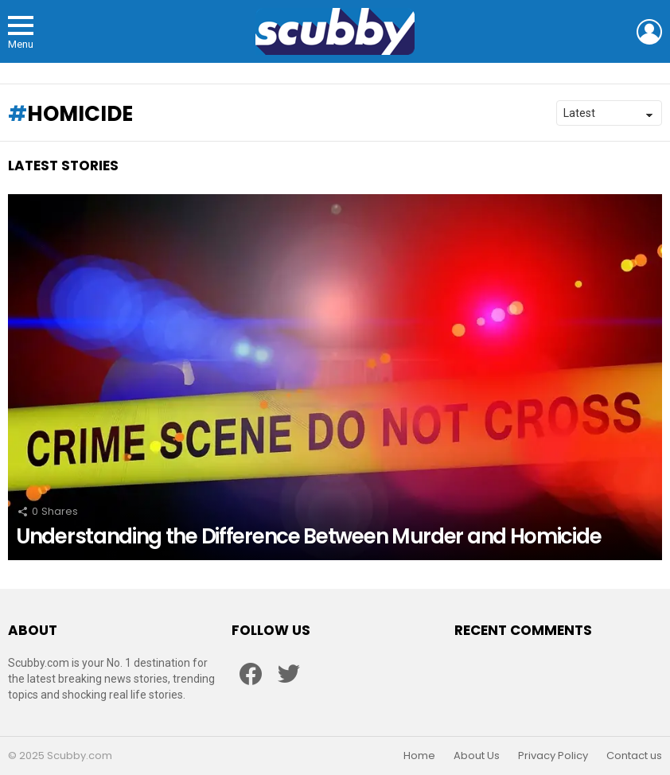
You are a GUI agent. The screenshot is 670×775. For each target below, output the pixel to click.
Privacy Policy (553, 756)
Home (419, 756)
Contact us (634, 756)
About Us (477, 756)
